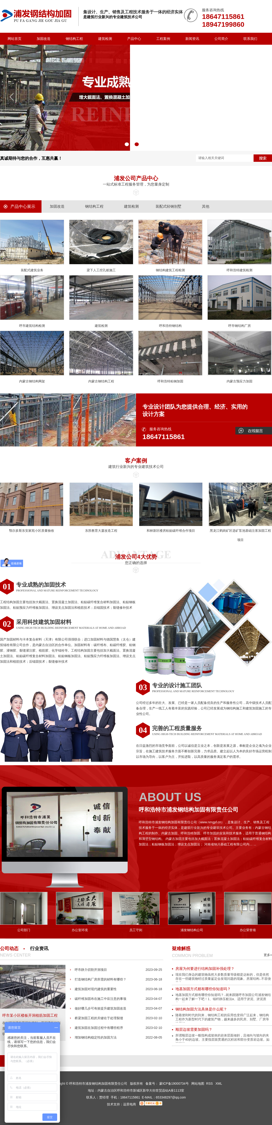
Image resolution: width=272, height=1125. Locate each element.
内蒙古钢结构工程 (101, 381)
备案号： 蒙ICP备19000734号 (167, 1083)
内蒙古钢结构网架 (32, 381)
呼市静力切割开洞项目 (91, 969)
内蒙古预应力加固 (239, 381)
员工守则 (135, 930)
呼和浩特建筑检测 (239, 270)
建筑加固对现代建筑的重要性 (96, 989)
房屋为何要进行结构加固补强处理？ (204, 969)
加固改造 (43, 39)
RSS (210, 1083)
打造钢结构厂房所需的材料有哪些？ (100, 979)
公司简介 (221, 39)
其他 (205, 206)
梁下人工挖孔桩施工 (101, 270)
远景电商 (129, 1104)
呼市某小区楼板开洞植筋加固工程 (30, 1015)
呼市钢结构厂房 (239, 326)
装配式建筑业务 (32, 270)
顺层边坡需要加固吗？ (193, 1029)
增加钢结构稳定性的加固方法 (96, 1037)
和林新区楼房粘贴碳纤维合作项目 (171, 530)
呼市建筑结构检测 (32, 326)
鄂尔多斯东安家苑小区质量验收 (31, 530)
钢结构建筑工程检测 (170, 270)
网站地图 (197, 1083)
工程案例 (163, 39)
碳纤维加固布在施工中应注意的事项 (100, 999)
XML (219, 1083)
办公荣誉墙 (248, 930)
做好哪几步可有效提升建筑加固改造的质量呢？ (100, 1010)
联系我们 (250, 39)
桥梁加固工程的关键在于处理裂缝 (99, 1018)
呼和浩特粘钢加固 (170, 381)
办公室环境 (80, 930)
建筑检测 (105, 39)
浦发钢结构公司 (191, 930)
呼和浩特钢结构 (170, 326)
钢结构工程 (74, 39)
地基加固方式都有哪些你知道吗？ (203, 989)
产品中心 (134, 39)
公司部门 (23, 930)
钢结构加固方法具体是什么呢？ (201, 1009)
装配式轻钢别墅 (168, 206)
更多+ (268, 955)
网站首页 (14, 39)
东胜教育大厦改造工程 (101, 530)
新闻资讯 (192, 39)
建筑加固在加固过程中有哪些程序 (99, 1028)
